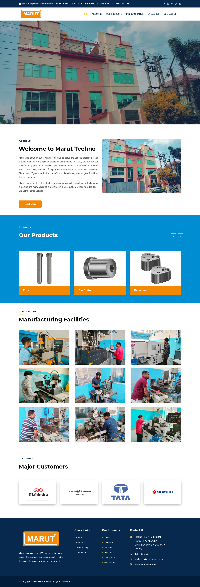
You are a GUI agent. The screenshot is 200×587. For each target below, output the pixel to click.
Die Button (107, 542)
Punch (106, 537)
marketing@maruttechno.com (37, 3)
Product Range (134, 14)
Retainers (107, 547)
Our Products (114, 14)
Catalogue (153, 14)
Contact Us (170, 14)
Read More (30, 204)
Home (85, 14)
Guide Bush (108, 552)
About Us (97, 14)
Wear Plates (108, 562)
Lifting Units (108, 557)
